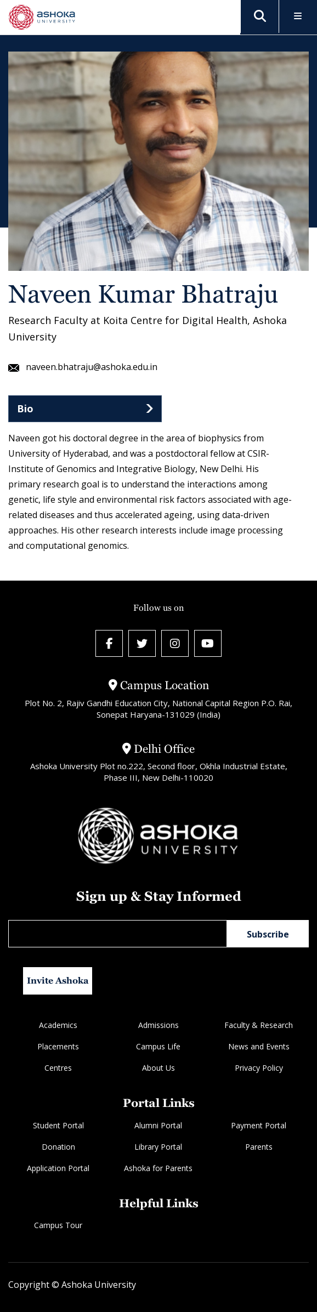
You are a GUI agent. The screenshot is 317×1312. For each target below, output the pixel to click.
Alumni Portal (158, 1125)
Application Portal (58, 1168)
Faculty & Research (258, 1025)
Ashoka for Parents (158, 1168)
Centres (58, 1068)
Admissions (158, 1025)
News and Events (259, 1047)
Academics (58, 1025)
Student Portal (58, 1125)
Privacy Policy (259, 1068)
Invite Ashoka (58, 981)
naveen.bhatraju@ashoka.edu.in (82, 367)
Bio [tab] (25, 408)
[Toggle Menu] (298, 16)
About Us (158, 1068)
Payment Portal (258, 1125)
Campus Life (158, 1047)
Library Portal (158, 1146)
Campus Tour (58, 1225)
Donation (58, 1146)
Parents (259, 1146)
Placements (58, 1047)
